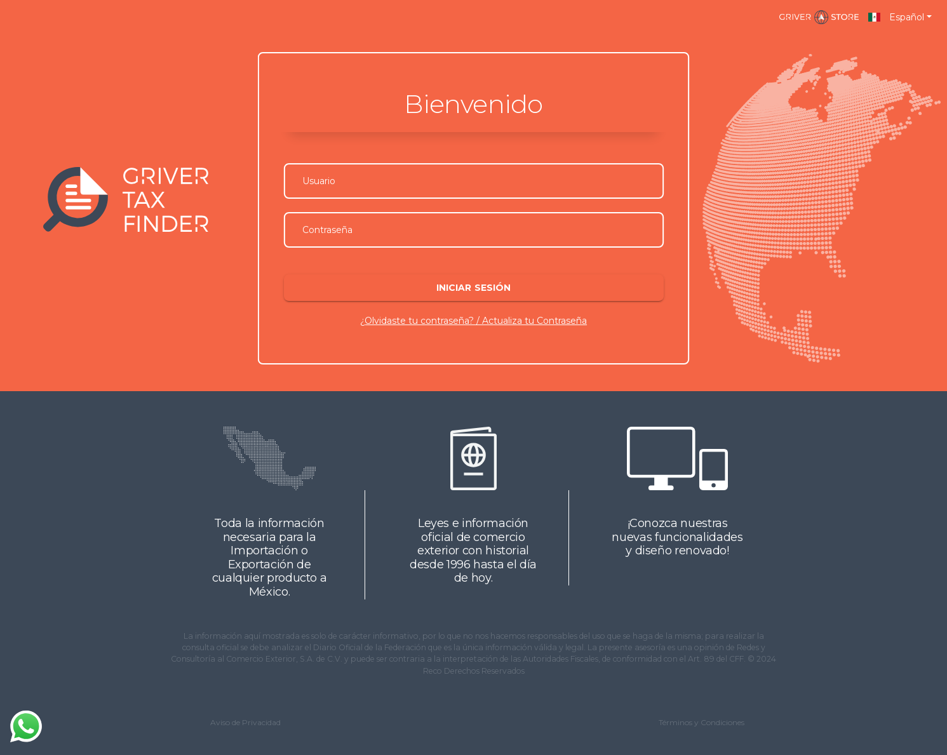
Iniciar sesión (473, 287)
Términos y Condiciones (701, 722)
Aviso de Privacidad (245, 722)
